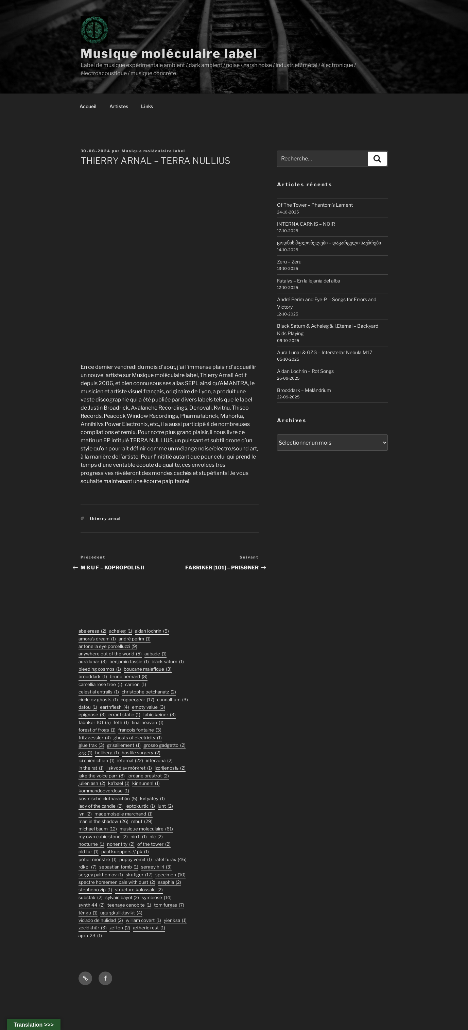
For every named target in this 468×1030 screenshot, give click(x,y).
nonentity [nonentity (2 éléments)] (121, 844)
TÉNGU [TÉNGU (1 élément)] (88, 912)
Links (147, 106)
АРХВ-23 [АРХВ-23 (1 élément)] (90, 935)
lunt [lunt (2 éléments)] (165, 806)
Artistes (118, 106)
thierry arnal (105, 518)
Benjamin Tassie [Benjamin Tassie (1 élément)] (129, 661)
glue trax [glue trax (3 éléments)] (91, 745)
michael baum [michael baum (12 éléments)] (98, 828)
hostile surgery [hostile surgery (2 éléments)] (141, 752)
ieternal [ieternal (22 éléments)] (130, 760)
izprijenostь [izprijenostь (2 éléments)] (170, 768)
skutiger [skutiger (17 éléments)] (139, 874)
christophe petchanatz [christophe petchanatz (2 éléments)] (149, 692)
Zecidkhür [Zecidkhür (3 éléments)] (93, 927)
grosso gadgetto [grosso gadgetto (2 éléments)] (164, 745)
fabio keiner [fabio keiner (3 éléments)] (159, 714)
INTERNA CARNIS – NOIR (306, 224)
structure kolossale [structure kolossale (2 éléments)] (139, 889)
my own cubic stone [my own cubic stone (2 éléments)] (103, 836)
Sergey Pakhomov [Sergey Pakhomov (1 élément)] (101, 874)
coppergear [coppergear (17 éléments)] (137, 699)
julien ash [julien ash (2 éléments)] (92, 783)
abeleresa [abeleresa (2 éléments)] (92, 631)
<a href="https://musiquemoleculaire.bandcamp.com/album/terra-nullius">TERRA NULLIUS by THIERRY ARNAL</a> (169, 264)
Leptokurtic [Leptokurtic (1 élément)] (140, 806)
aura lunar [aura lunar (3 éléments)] (93, 661)
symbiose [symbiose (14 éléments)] (157, 897)
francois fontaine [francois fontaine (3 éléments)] (139, 730)
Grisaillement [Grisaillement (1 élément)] (124, 745)
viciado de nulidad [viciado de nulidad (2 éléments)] (101, 920)
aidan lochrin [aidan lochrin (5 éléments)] (152, 631)
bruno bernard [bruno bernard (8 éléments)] (129, 676)
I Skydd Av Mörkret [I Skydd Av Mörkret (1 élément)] (129, 768)
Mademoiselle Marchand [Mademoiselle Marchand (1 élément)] (123, 814)
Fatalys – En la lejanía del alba (308, 281)
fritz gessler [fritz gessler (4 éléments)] (95, 737)
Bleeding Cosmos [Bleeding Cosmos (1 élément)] (100, 669)
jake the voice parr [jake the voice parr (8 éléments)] (102, 775)
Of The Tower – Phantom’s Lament (315, 205)
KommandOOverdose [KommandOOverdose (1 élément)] (104, 790)
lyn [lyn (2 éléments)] (85, 814)
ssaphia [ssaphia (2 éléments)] (169, 882)
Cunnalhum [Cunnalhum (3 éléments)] (172, 699)
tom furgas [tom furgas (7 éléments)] (169, 905)
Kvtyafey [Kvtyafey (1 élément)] (152, 798)
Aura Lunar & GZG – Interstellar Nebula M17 (324, 352)
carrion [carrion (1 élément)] (135, 684)
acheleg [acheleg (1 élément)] (120, 631)
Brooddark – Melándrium (304, 390)
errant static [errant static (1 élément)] (124, 714)
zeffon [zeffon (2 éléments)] (119, 927)
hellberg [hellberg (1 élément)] (107, 752)
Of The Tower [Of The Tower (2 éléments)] (154, 844)
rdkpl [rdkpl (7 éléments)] (88, 867)
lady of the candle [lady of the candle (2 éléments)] (101, 806)
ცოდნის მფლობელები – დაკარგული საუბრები (329, 242)
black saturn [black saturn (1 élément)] (168, 661)
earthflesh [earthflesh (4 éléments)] (114, 707)
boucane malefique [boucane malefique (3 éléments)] (148, 669)
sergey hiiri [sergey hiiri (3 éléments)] (156, 867)
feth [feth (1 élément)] (121, 722)
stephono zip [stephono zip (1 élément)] (95, 889)
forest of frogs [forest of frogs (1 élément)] (97, 730)
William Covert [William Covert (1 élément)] (143, 920)
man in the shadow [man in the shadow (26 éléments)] (103, 821)
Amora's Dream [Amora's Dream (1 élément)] (97, 638)
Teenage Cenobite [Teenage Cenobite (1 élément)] (129, 905)
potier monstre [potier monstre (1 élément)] (98, 859)
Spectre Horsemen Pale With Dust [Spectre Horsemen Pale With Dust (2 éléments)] (117, 882)
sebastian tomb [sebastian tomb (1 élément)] (118, 867)
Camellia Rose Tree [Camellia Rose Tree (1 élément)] (100, 684)
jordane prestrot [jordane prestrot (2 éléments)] (148, 775)
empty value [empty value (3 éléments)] (148, 707)
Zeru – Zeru (289, 261)
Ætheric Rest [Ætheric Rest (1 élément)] (149, 927)
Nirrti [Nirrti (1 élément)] (139, 836)
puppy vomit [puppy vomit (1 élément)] (135, 859)
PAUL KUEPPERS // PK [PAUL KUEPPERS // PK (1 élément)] (125, 851)
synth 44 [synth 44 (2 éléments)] (92, 905)
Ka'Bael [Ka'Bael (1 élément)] (118, 783)
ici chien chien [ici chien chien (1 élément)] (97, 760)
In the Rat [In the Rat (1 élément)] (91, 768)
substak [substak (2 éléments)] (91, 897)
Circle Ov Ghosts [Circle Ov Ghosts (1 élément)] (98, 699)
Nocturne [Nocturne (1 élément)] (91, 844)
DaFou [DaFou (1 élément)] (88, 707)
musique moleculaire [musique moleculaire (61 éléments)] (146, 828)
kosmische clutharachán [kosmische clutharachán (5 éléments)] (108, 798)
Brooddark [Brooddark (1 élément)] (93, 676)
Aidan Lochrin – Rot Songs (305, 371)
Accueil (88, 106)
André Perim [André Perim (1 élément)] (135, 638)
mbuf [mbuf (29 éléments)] (142, 821)
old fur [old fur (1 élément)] (89, 851)
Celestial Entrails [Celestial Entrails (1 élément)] (99, 692)
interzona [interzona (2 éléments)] (159, 760)
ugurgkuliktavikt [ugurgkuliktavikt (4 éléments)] (121, 912)
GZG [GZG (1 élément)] (85, 752)
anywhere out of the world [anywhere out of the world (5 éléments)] (110, 653)
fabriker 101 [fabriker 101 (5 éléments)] (95, 722)
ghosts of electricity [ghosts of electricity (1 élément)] (138, 737)
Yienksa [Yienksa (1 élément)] (175, 920)
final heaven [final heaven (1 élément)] (147, 722)
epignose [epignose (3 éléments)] (92, 714)
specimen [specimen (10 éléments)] (170, 874)
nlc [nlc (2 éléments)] (156, 836)
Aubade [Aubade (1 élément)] (155, 653)
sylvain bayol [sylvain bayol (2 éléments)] (122, 897)
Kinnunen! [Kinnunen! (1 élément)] (146, 783)
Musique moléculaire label (169, 53)
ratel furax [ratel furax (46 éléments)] (171, 859)
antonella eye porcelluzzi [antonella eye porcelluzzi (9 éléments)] (108, 646)
